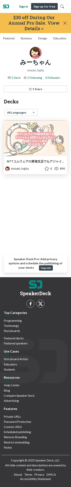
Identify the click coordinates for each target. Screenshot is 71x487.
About (18, 474)
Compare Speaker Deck (19, 395)
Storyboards (12, 330)
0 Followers (52, 77)
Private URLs (12, 416)
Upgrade (46, 267)
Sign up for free (44, 6)
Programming (13, 320)
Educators (10, 364)
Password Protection (17, 421)
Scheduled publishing (17, 432)
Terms (28, 474)
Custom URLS (13, 426)
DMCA (51, 474)
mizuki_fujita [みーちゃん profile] (17, 168)
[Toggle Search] (62, 6)
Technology (11, 325)
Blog (7, 390)
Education (59, 38)
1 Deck (16, 77)
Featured (9, 38)
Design (42, 38)
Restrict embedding (17, 442)
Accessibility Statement (35, 479)
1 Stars (35, 89)
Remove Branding (15, 437)
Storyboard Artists (16, 359)
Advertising (11, 400)
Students (9, 369)
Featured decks (14, 338)
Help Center (12, 385)
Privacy (39, 474)
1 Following (34, 77)
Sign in (23, 6)
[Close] (64, 23)
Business (26, 38)
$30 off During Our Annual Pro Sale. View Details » (34, 23)
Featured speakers (16, 343)
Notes (8, 447)
